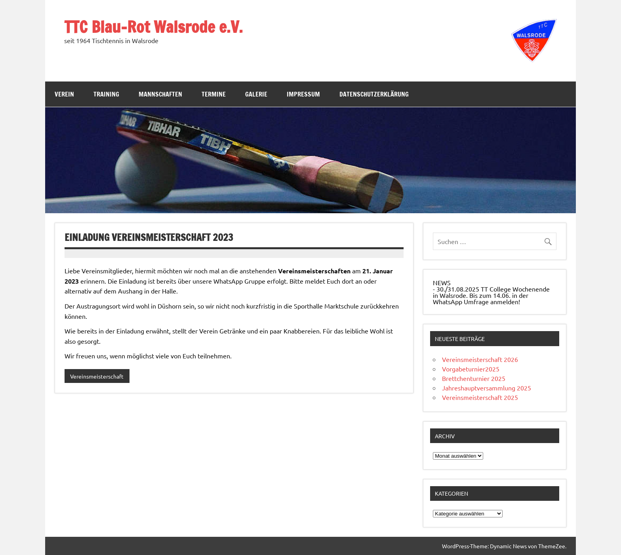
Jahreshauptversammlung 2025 (486, 388)
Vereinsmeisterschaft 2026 (480, 359)
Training (106, 94)
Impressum (303, 94)
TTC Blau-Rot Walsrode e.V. (153, 26)
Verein (64, 94)
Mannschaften (160, 94)
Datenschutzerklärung (374, 94)
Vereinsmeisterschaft (97, 376)
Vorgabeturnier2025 (470, 369)
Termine (214, 94)
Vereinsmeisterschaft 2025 (480, 397)
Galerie (256, 94)
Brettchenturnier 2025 (473, 378)
